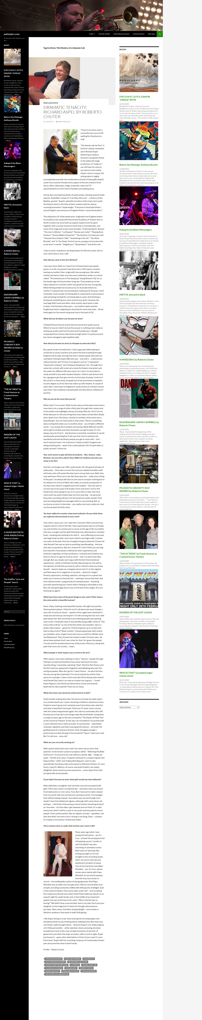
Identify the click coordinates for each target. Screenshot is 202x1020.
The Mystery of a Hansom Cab (57, 974)
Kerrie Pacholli (64, 122)
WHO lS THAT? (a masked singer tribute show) (14, 486)
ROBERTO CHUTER (86, 968)
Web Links (151, 34)
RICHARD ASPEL (71, 968)
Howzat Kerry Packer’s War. (56, 965)
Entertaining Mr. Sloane (78, 962)
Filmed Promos (138, 34)
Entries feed (8, 641)
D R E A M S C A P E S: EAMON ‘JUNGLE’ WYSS (13, 73)
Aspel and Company (72, 959)
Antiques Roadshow (54, 959)
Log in (6, 638)
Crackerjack (89, 959)
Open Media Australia (121, 34)
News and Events (50, 103)
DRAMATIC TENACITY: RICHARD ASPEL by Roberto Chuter (72, 112)
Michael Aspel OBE (89, 965)
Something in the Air (70, 971)
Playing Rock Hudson (54, 968)
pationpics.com (12, 34)
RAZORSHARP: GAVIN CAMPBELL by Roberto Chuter (14, 297)
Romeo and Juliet (52, 971)
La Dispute (75, 965)
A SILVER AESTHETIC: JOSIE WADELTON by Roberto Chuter (14, 535)
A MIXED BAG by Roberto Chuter (136, 359)
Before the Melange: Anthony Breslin (138, 164)
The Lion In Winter (89, 971)
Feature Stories (104, 34)
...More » (16, 94)
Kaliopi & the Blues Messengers (135, 229)
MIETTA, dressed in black (132, 294)
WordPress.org (9, 647)
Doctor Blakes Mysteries (55, 962)
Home (91, 34)
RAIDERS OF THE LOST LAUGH (135, 612)
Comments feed (9, 644)
